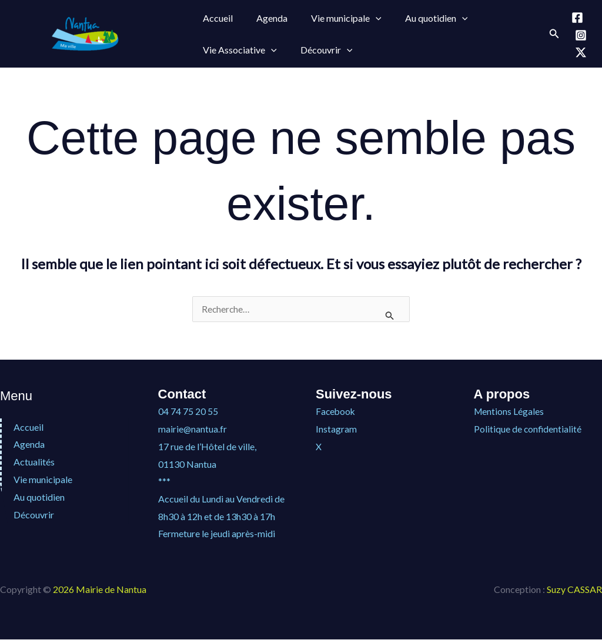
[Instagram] (581, 35)
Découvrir (34, 514)
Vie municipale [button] (334, 18)
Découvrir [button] (319, 50)
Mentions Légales (509, 411)
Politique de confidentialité (528, 429)
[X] (581, 52)
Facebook (336, 411)
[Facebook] (577, 18)
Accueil (215, 18)
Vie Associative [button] (237, 50)
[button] (364, 18)
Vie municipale (43, 479)
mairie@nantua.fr (193, 429)
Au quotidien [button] (420, 18)
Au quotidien (39, 496)
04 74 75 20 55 (188, 411)
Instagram (336, 429)
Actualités (34, 462)
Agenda (264, 18)
